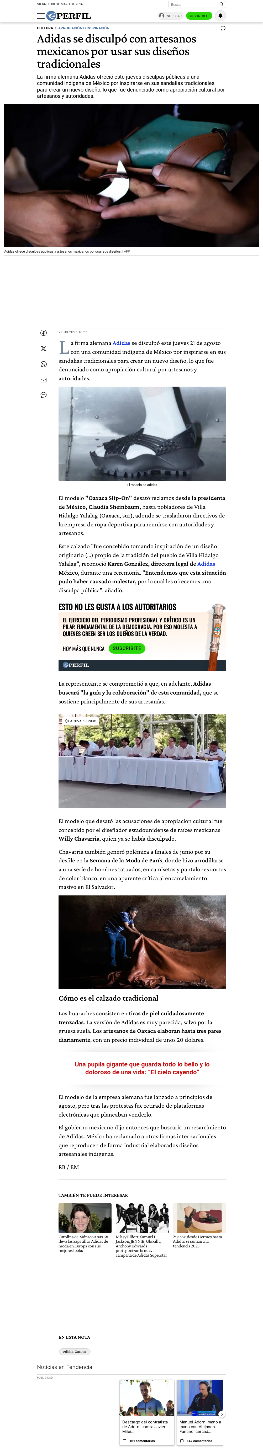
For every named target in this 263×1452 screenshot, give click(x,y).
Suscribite (199, 16)
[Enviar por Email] (43, 380)
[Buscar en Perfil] (221, 4)
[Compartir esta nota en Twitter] (43, 348)
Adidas (206, 563)
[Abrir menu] (41, 16)
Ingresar (174, 16)
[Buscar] (195, 4)
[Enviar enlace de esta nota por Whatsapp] (43, 364)
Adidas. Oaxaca (74, 1352)
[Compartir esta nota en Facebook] (43, 333)
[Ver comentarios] (222, 29)
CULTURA (45, 28)
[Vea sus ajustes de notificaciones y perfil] (220, 15)
